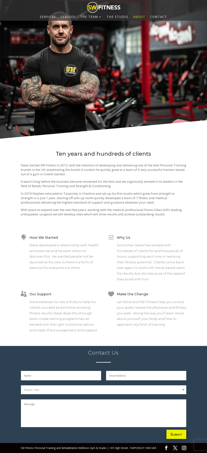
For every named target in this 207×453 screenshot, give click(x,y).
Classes (68, 17)
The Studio (117, 17)
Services (48, 17)
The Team (89, 17)
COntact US (38, 132)
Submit (176, 434)
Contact (158, 17)
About (139, 17)
